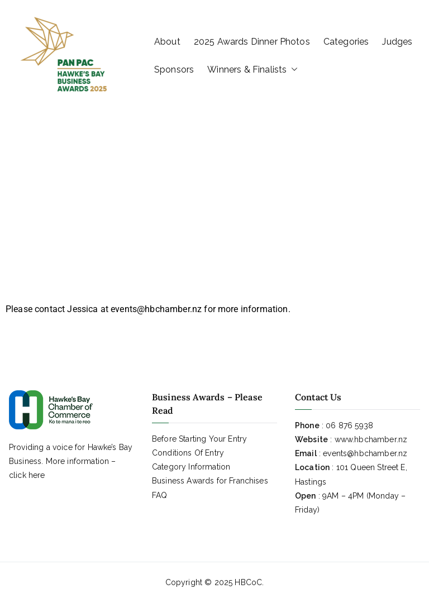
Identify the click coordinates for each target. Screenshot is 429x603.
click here (27, 475)
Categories (346, 41)
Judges (397, 41)
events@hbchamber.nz (365, 453)
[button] (292, 70)
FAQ (159, 495)
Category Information (191, 466)
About (167, 41)
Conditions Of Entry (188, 452)
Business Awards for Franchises (210, 480)
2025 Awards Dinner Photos (252, 41)
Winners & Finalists (252, 70)
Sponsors (174, 69)
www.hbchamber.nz (371, 439)
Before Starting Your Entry (199, 438)
